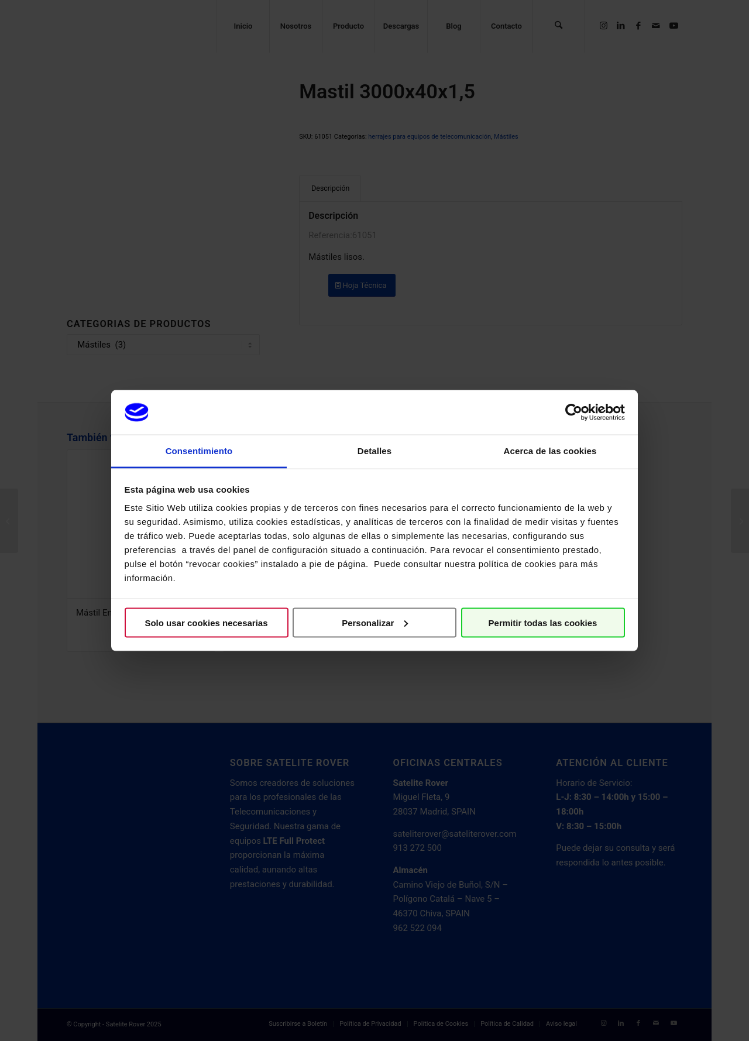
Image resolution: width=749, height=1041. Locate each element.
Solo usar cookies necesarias (206, 622)
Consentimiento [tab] (199, 451)
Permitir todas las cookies (543, 622)
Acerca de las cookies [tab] (550, 451)
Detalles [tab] (374, 451)
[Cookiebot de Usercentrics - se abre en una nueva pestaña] (574, 412)
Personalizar (375, 622)
